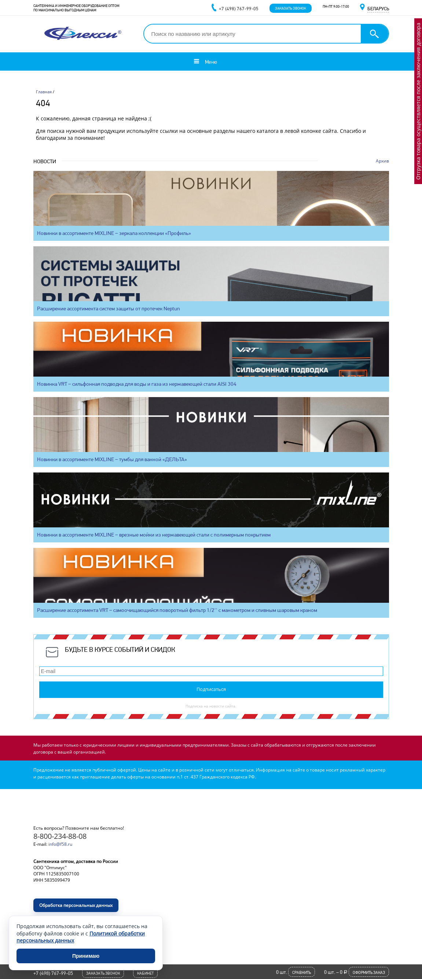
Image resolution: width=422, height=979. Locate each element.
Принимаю (85, 956)
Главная (44, 91)
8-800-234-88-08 (60, 836)
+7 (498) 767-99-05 (53, 973)
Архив (382, 161)
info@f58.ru (60, 844)
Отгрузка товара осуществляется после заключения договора (418, 101)
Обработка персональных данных (76, 905)
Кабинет (145, 973)
